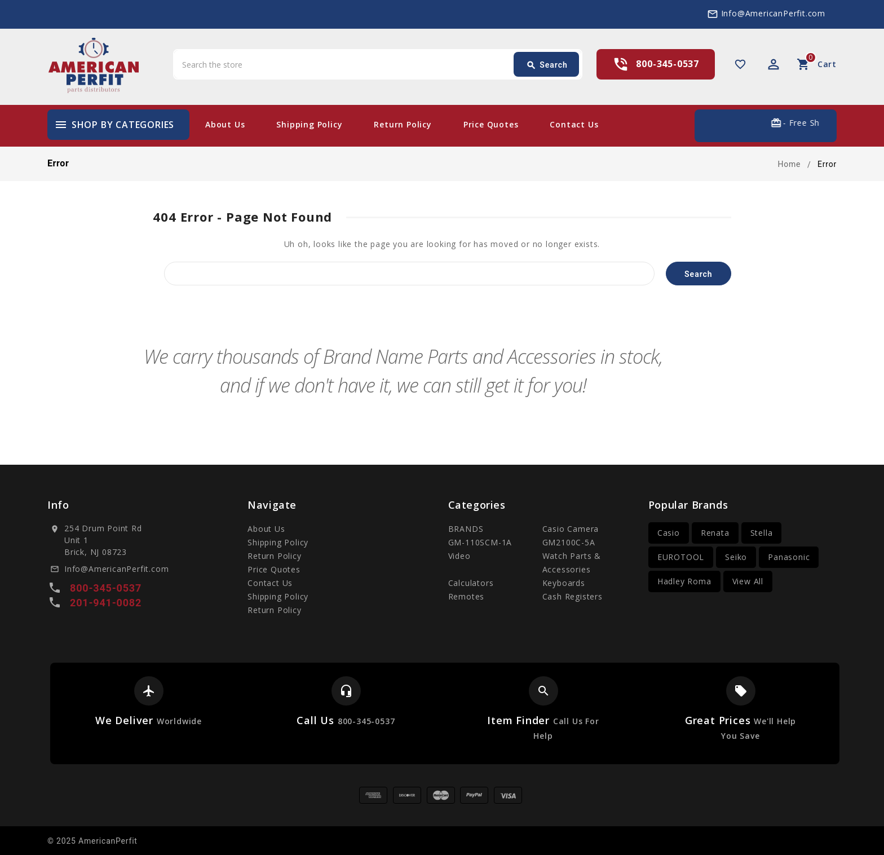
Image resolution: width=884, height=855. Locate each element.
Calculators (471, 583)
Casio (668, 532)
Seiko (736, 557)
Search (547, 65)
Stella (761, 532)
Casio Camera (570, 528)
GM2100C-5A (568, 542)
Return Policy (402, 124)
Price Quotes (491, 124)
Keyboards (563, 583)
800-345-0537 (667, 64)
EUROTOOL (680, 557)
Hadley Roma (684, 581)
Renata (715, 532)
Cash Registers (572, 596)
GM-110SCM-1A (480, 542)
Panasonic (789, 557)
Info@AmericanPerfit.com (773, 13)
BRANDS (466, 528)
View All (747, 581)
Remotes (466, 596)
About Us (225, 124)
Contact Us (574, 124)
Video (459, 555)
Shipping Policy (309, 124)
